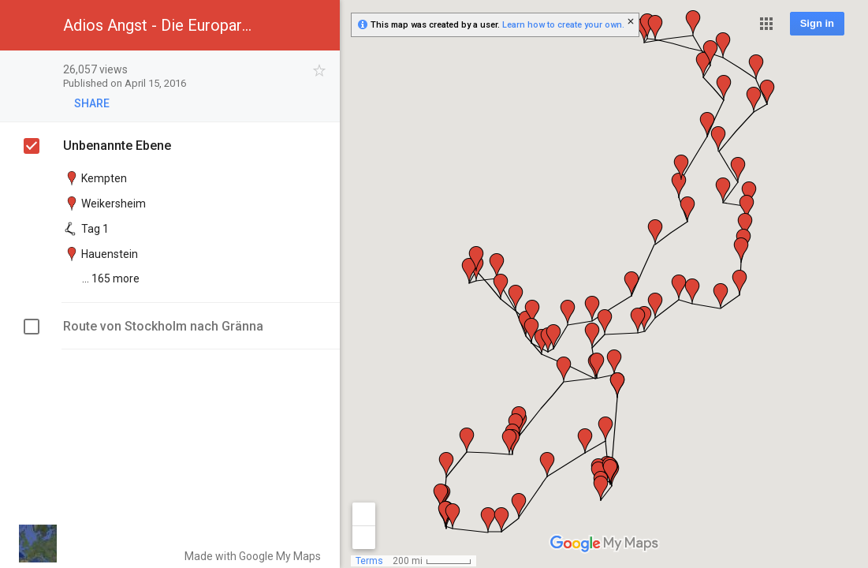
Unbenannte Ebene (117, 145)
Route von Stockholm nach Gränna (163, 326)
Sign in (817, 23)
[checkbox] (320, 71)
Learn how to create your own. (563, 25)
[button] (766, 24)
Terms (369, 560)
